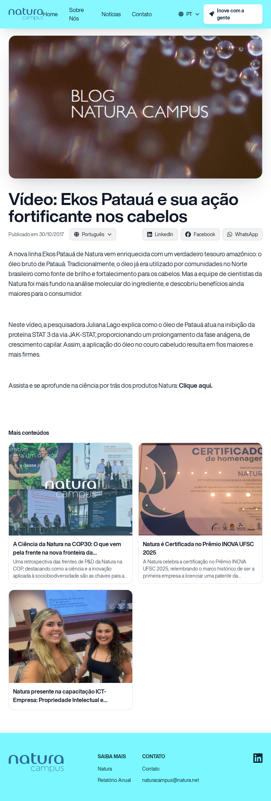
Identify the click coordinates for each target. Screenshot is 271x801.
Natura (105, 768)
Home (50, 14)
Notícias (111, 14)
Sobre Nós (76, 14)
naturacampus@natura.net (170, 780)
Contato (142, 14)
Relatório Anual (114, 780)
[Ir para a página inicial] (25, 14)
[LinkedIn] (258, 758)
